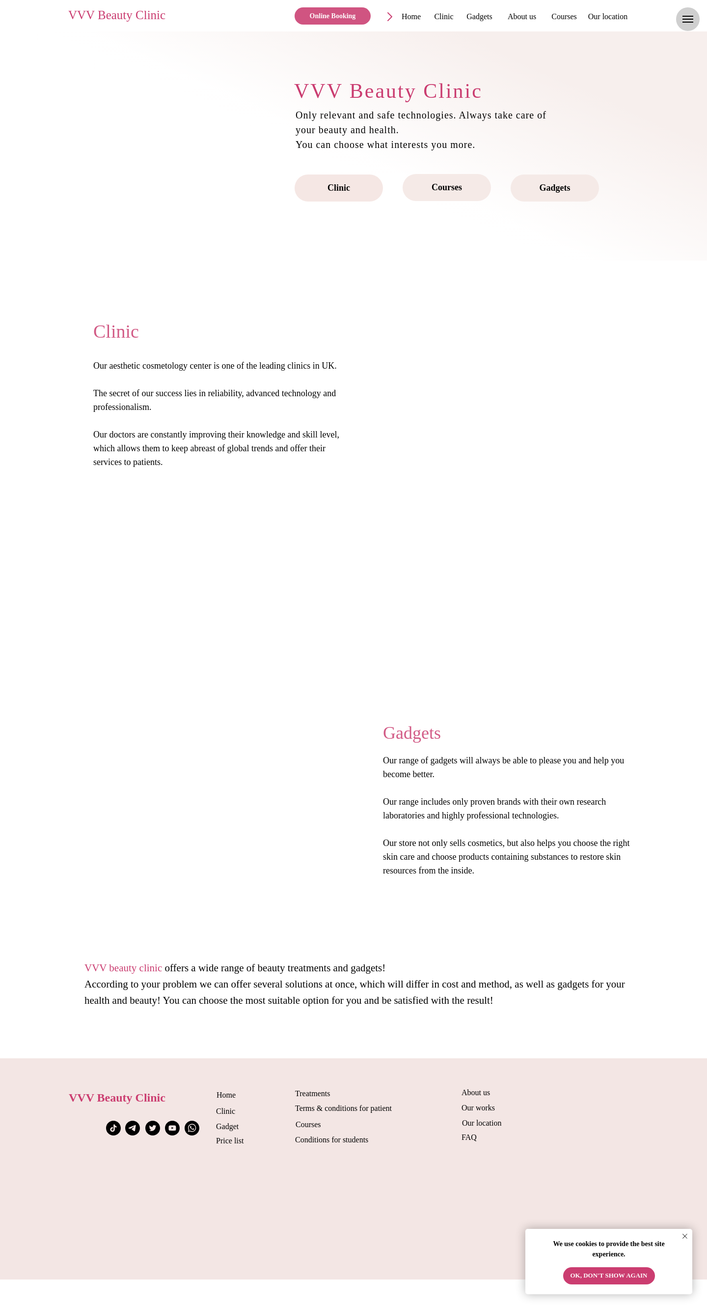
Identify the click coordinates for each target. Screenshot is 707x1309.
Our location (481, 1123)
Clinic (225, 1111)
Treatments (312, 1093)
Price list (230, 1140)
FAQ (469, 1137)
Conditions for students (331, 1139)
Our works (478, 1108)
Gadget (227, 1126)
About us (476, 1092)
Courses (308, 1124)
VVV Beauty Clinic (116, 15)
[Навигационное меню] (687, 19)
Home (226, 1095)
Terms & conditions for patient (343, 1108)
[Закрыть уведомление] (685, 1236)
